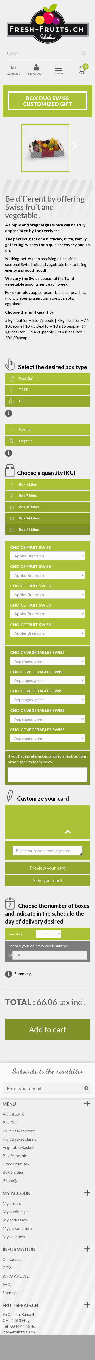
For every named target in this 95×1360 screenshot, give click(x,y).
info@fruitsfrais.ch (19, 1331)
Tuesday (15, 934)
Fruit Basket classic (19, 1139)
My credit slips (15, 1211)
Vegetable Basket (18, 1147)
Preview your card (48, 868)
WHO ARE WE (16, 1276)
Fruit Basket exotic (19, 1130)
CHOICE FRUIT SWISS (30, 547)
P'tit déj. (10, 1180)
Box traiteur (13, 1172)
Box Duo (10, 1122)
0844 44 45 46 (22, 1326)
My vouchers (14, 1236)
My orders (12, 1203)
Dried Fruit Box (16, 1163)
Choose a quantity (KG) (47, 472)
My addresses (15, 1219)
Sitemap (10, 1292)
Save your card (47, 880)
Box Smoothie (15, 1155)
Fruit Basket (13, 1114)
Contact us (12, 1259)
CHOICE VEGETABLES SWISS (37, 652)
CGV (7, 1267)
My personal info (17, 1228)
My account (18, 1193)
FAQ (7, 1284)
